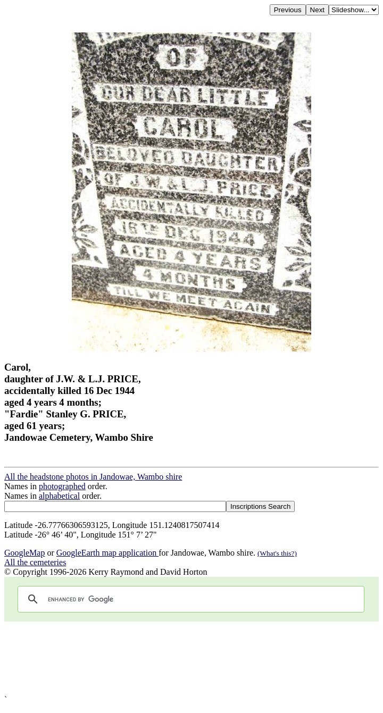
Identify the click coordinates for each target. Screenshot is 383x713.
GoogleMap (24, 552)
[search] (189, 599)
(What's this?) (277, 553)
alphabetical (59, 495)
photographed (62, 486)
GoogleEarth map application (107, 552)
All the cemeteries (35, 562)
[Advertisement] (191, 658)
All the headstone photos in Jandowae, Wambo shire (93, 476)
